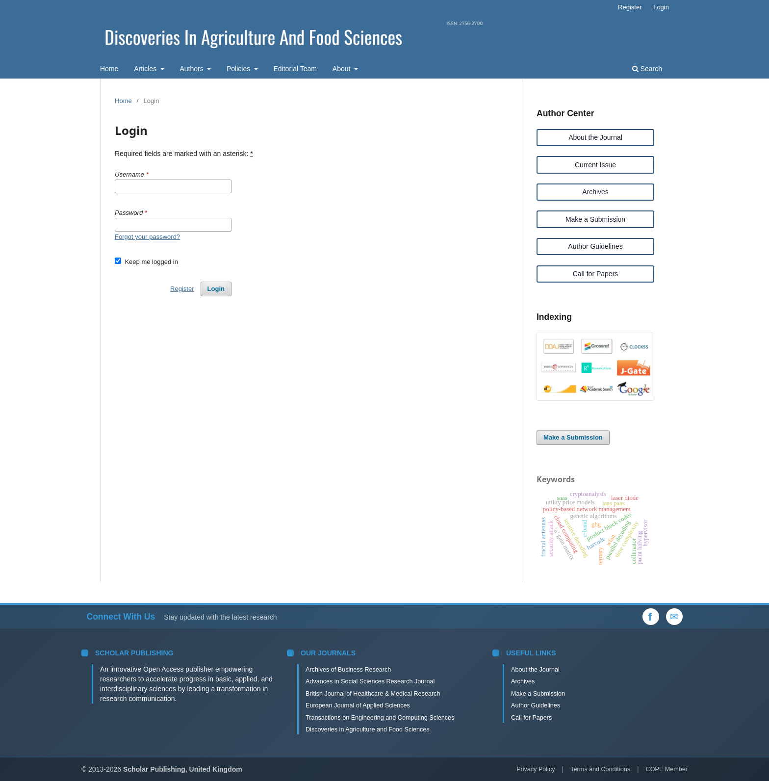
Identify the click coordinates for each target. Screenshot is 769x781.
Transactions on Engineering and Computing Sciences (380, 717)
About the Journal (595, 137)
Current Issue (595, 165)
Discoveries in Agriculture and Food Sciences (368, 729)
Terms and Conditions (600, 769)
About (342, 69)
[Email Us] (674, 616)
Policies (239, 69)
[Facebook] (650, 616)
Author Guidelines (595, 246)
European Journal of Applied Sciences (358, 705)
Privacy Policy (535, 769)
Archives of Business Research (348, 669)
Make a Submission (595, 219)
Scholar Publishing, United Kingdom (182, 769)
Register (629, 7)
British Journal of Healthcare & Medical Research (373, 693)
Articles (146, 69)
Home (109, 69)
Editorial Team (295, 69)
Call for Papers (595, 274)
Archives (595, 192)
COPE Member (667, 769)
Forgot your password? (147, 236)
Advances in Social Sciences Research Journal (370, 681)
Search (647, 69)
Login (661, 7)
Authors (192, 69)
